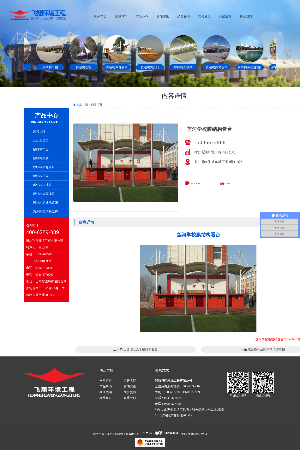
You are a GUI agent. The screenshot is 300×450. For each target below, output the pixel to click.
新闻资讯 (163, 16)
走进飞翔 (121, 16)
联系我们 (246, 16)
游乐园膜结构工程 (45, 211)
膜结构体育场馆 (44, 193)
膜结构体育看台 (44, 167)
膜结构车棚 (41, 149)
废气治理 (39, 131)
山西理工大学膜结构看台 (140, 349)
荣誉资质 (204, 16)
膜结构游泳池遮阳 (45, 202)
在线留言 (225, 16)
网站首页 (100, 16)
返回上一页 (80, 104)
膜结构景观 (41, 158)
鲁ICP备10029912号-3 (194, 434)
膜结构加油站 (42, 185)
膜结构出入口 (42, 176)
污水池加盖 (41, 140)
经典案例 (183, 16)
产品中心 (142, 16)
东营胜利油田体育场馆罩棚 (266, 349)
